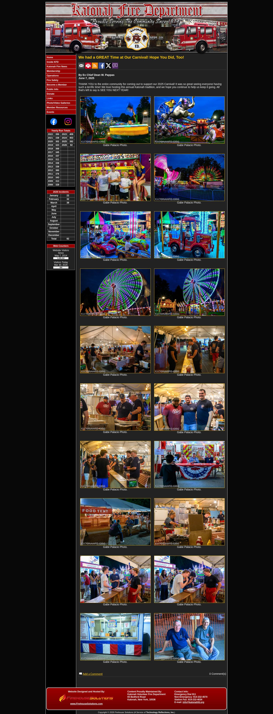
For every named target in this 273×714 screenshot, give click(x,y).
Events (50, 112)
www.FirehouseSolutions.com (86, 703)
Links (49, 98)
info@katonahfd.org (193, 702)
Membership (53, 71)
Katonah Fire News (56, 66)
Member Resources (57, 107)
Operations (52, 75)
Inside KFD (52, 62)
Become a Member (56, 84)
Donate (50, 94)
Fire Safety (52, 80)
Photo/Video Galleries (58, 103)
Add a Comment (93, 674)
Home (49, 57)
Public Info (52, 89)
